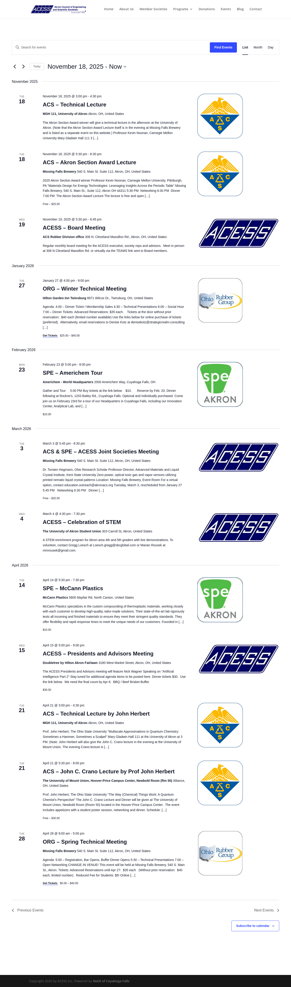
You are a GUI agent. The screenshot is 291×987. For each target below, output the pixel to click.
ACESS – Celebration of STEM (82, 522)
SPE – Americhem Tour (73, 373)
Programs (180, 9)
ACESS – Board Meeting (74, 228)
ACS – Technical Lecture (74, 104)
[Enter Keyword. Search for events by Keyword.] (111, 47)
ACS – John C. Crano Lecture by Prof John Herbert (109, 771)
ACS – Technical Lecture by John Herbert (96, 714)
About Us (126, 9)
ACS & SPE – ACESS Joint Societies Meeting (101, 451)
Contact (256, 9)
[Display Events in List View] (245, 47)
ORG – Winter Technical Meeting (85, 289)
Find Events (223, 47)
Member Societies (153, 9)
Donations (207, 9)
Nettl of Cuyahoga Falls (111, 981)
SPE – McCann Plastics (73, 588)
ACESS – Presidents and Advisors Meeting (98, 653)
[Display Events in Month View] (257, 47)
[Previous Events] (14, 66)
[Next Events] (23, 66)
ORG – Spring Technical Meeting (85, 842)
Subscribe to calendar (252, 926)
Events (226, 9)
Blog (240, 9)
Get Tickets (50, 335)
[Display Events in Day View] (270, 47)
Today (36, 66)
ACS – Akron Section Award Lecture (89, 162)
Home (108, 9)
